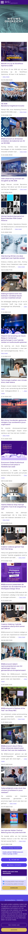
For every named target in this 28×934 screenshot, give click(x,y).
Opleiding (20, 900)
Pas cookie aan (14, 925)
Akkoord (14, 930)
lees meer (5, 77)
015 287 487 (14, 860)
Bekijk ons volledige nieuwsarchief (11, 848)
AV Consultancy (10, 900)
